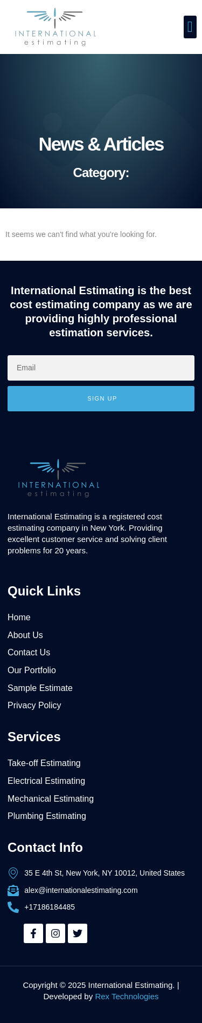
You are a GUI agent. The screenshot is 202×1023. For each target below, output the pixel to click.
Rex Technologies (126, 996)
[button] (190, 27)
